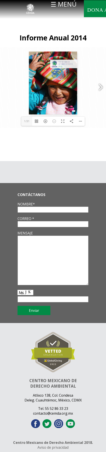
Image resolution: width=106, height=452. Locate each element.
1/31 (27, 121)
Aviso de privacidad (53, 447)
